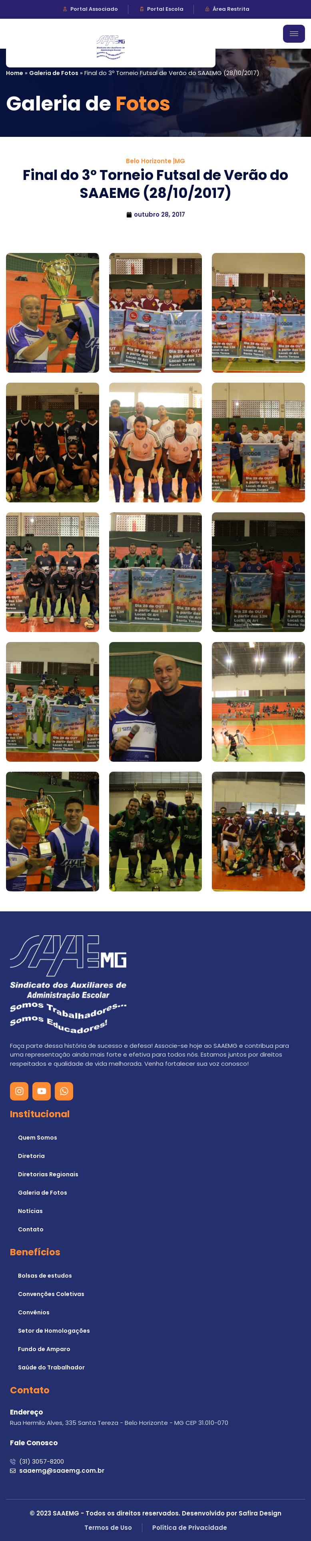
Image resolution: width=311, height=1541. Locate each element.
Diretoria (31, 1156)
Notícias (30, 1211)
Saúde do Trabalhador (51, 1367)
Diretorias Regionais (48, 1174)
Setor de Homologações (54, 1331)
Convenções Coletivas (51, 1294)
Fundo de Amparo (44, 1349)
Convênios (34, 1312)
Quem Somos (37, 1138)
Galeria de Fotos (53, 73)
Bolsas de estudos (45, 1276)
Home (14, 73)
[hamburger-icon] (294, 34)
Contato (31, 1229)
